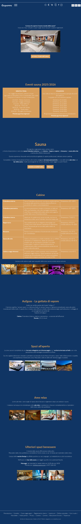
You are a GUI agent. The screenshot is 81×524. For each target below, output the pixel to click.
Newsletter (14, 515)
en (76, 5)
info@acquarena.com (39, 465)
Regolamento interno (40, 513)
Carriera (45, 515)
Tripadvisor (67, 515)
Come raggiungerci (26, 513)
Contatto (16, 513)
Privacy (32, 515)
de (73, 5)
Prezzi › (50, 167)
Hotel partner (24, 515)
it (79, 5)
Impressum (52, 513)
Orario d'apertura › (36, 167)
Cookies (38, 515)
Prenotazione (8, 513)
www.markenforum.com (56, 519)
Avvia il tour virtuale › (40, 56)
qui (19, 114)
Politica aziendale (62, 513)
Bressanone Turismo (55, 515)
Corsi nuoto (73, 513)
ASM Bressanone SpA (28, 519)
